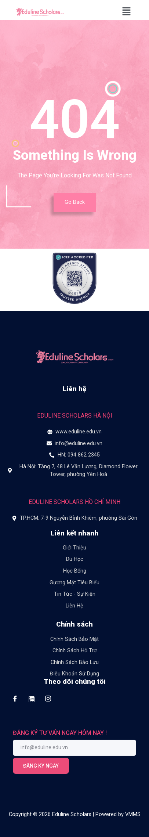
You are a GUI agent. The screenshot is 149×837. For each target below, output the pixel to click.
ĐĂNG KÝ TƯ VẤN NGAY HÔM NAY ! (60, 732)
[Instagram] (47, 698)
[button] (126, 12)
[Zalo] (31, 698)
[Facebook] (14, 698)
